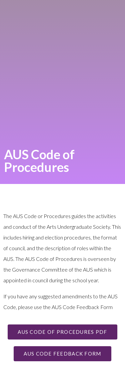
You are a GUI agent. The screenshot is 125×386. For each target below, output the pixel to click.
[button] (62, 332)
